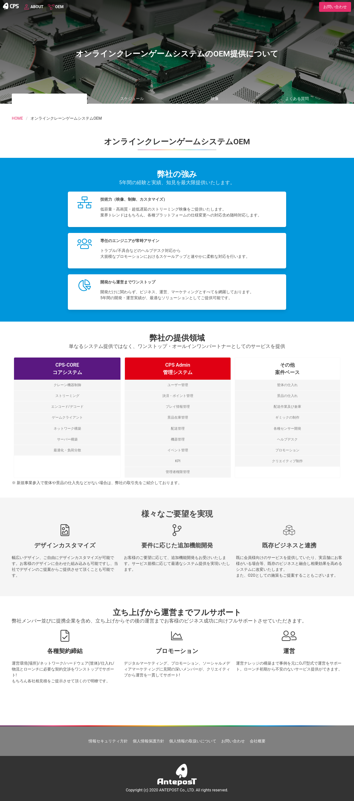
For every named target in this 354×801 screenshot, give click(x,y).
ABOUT (33, 7)
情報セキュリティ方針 (108, 741)
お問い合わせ (233, 741)
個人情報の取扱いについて (192, 741)
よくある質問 (297, 98)
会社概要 (258, 741)
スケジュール (132, 98)
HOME (17, 118)
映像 (215, 98)
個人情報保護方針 (148, 741)
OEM (55, 7)
